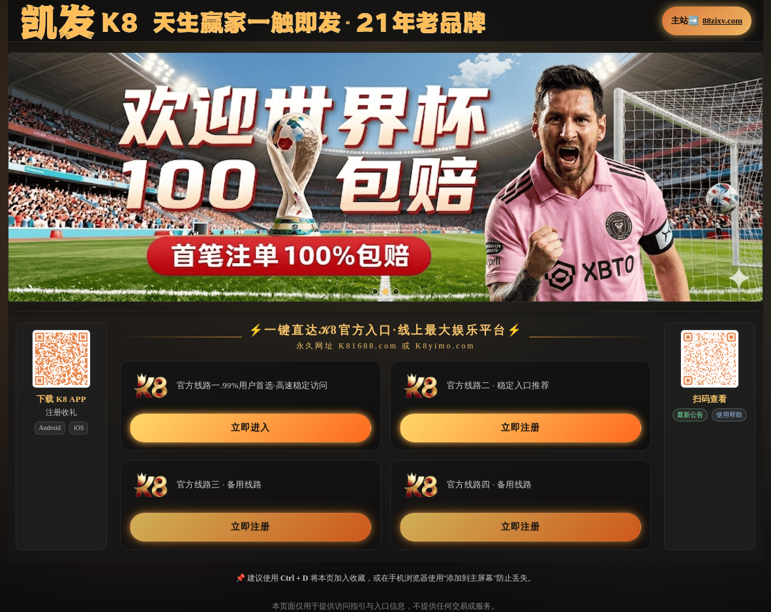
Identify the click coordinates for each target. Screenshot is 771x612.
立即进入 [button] (250, 428)
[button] (385, 177)
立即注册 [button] (520, 428)
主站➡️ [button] (706, 21)
